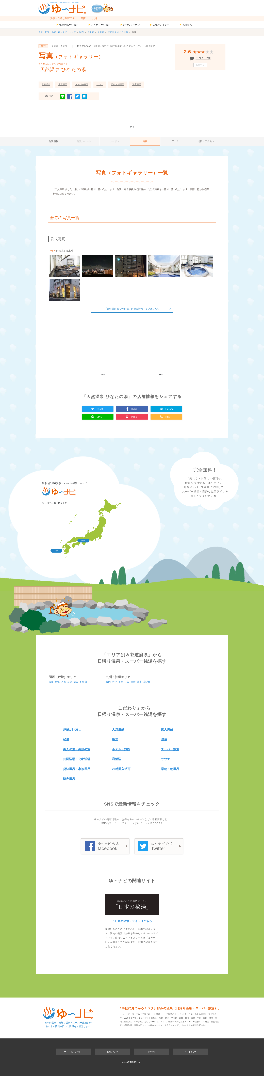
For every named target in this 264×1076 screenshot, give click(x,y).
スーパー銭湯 (81, 84)
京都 (57, 681)
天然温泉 (46, 84)
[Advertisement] (132, 114)
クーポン (114, 141)
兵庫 (63, 681)
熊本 (139, 681)
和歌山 (83, 681)
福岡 (108, 681)
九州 (94, 18)
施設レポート (84, 141)
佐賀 (127, 681)
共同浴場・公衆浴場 (76, 759)
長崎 (120, 681)
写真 (145, 141)
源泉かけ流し (72, 729)
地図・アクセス (206, 141)
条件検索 (185, 24)
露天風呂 (62, 84)
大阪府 (90, 32)
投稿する (200, 65)
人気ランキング (159, 24)
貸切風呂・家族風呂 (76, 769)
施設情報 (53, 141)
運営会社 (151, 1052)
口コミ (175, 141)
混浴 (164, 739)
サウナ (99, 84)
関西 (83, 18)
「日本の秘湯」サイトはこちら (132, 921)
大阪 (51, 681)
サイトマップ (190, 1052)
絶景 (115, 739)
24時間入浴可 (121, 769)
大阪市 (101, 32)
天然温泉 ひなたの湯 (118, 32)
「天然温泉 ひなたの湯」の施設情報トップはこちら (132, 308)
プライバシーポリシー (73, 1052)
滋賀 (76, 681)
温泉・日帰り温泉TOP (62, 18)
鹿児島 (146, 681)
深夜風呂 (136, 84)
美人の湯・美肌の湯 (76, 749)
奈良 (69, 681)
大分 (114, 681)
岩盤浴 (116, 759)
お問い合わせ (112, 1052)
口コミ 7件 (203, 58)
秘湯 (66, 739)
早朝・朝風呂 (117, 84)
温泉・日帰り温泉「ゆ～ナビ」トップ (57, 32)
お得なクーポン (130, 24)
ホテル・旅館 (121, 749)
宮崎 (133, 681)
